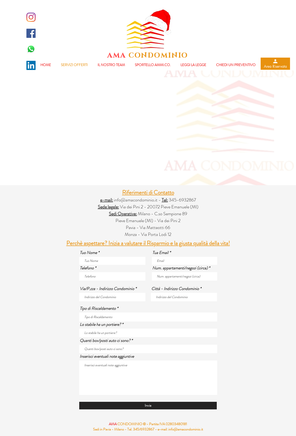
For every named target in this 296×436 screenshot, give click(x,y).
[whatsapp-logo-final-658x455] (31, 49)
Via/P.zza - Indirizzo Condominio (107, 289)
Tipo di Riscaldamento (98, 308)
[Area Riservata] (275, 64)
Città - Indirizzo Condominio (175, 289)
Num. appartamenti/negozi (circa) (180, 268)
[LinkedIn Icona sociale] (31, 65)
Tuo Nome (88, 253)
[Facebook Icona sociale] (31, 33)
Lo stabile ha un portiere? (100, 324)
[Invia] (148, 405)
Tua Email (160, 253)
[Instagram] (31, 17)
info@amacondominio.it (136, 200)
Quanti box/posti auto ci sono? (105, 340)
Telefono (87, 268)
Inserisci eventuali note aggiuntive (107, 356)
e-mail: (162, 429)
